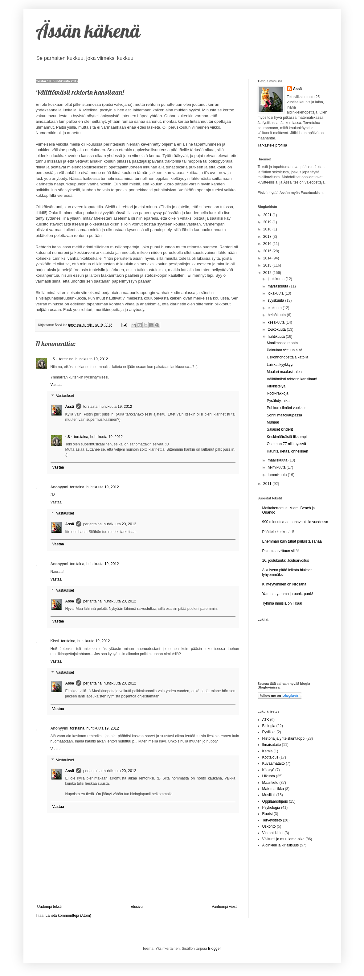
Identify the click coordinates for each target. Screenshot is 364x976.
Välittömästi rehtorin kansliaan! (292, 379)
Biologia (269, 726)
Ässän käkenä (88, 30)
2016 (267, 244)
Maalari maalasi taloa (284, 372)
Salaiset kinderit (280, 429)
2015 (267, 251)
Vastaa (56, 385)
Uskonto (269, 826)
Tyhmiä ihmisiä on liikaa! (282, 603)
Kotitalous (270, 757)
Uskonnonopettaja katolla (287, 357)
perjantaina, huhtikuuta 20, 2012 (109, 524)
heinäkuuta (277, 315)
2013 (267, 265)
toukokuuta (277, 329)
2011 (267, 484)
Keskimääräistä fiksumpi (286, 437)
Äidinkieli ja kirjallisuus (280, 845)
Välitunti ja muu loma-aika (283, 839)
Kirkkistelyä (276, 386)
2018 (267, 229)
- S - (54, 359)
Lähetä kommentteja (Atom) (68, 915)
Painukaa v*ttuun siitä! (285, 350)
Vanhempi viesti (225, 906)
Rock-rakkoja (277, 393)
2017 (267, 236)
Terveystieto (272, 820)
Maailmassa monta (282, 343)
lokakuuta (276, 293)
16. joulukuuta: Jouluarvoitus (285, 560)
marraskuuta (278, 286)
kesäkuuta (276, 322)
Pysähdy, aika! (278, 401)
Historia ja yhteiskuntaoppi (283, 738)
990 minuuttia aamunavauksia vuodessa (295, 522)
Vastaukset (65, 396)
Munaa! (273, 422)
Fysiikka (269, 732)
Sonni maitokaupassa (284, 415)
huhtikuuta (277, 336)
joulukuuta (276, 279)
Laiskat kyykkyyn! (281, 364)
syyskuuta (276, 300)
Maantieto (270, 782)
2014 (267, 258)
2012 (267, 273)
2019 (267, 222)
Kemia (267, 751)
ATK (265, 720)
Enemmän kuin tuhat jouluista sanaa (292, 541)
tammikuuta (278, 475)
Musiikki (269, 795)
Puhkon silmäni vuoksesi (287, 408)
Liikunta (268, 776)
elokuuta (275, 308)
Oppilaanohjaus (275, 801)
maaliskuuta (278, 460)
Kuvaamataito (273, 763)
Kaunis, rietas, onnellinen (287, 451)
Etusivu (137, 906)
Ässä (69, 406)
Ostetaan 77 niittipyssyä (286, 444)
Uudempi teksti (49, 906)
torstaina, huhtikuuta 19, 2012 (83, 359)
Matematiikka (273, 789)
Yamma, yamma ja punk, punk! (287, 594)
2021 (267, 215)
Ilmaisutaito (271, 744)
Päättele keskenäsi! (278, 532)
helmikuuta (277, 467)
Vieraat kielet (273, 833)
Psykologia (271, 807)
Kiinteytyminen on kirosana (284, 584)
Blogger (214, 948)
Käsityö (268, 770)
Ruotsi (267, 814)
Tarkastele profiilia (272, 145)
